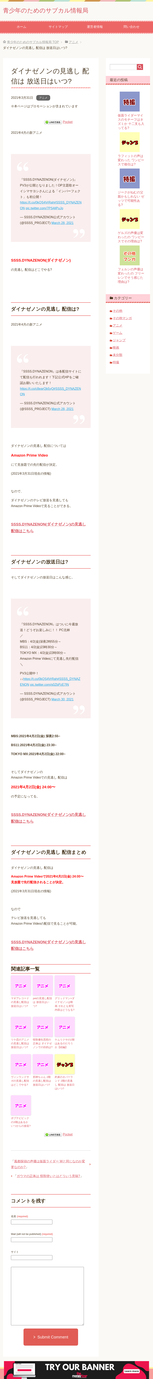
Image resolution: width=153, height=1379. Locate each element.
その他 (117, 311)
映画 (116, 348)
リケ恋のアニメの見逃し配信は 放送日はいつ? (21, 1043)
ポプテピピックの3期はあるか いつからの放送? (20, 1120)
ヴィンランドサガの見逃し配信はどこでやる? (20, 1079)
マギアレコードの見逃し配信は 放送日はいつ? (21, 1003)
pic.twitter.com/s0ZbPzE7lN (49, 685)
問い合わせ (131, 27)
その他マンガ (122, 319)
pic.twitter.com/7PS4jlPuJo (44, 209)
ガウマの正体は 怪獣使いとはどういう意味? (48, 1173)
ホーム (21, 27)
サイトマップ (58, 27)
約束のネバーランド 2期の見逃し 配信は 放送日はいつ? (64, 1081)
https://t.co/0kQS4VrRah (37, 203)
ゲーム (117, 334)
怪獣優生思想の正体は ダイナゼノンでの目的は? (43, 1043)
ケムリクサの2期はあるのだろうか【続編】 (64, 1043)
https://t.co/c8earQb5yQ (37, 389)
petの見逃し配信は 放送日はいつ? (42, 1001)
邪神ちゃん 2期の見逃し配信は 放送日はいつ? (43, 1079)
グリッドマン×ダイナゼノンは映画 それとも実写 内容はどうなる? (65, 1004)
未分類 (117, 356)
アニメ (43, 98)
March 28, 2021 (62, 224)
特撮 (116, 363)
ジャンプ (119, 341)
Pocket (68, 123)
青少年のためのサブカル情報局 (54, 11)
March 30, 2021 (62, 700)
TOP (33, 43)
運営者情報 (95, 27)
